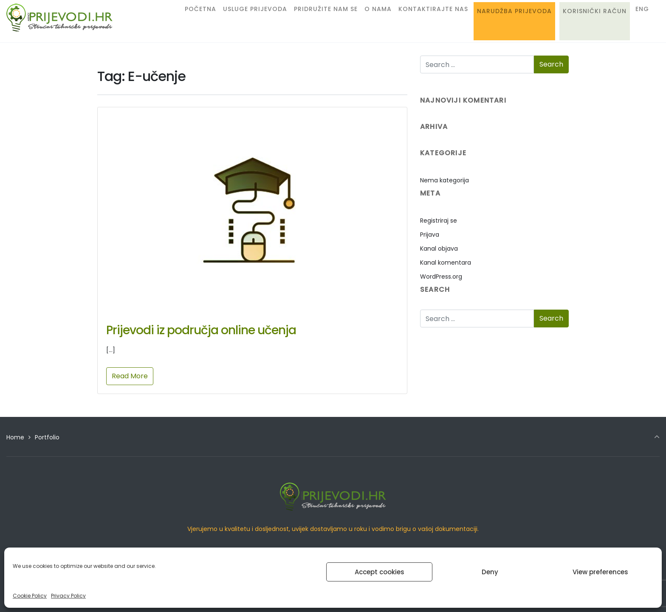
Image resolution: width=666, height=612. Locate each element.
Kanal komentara (445, 262)
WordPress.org (441, 276)
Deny (490, 571)
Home (15, 437)
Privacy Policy (68, 595)
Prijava (429, 234)
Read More (130, 376)
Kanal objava (439, 248)
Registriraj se (438, 220)
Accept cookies (379, 571)
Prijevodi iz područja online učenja (201, 330)
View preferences (600, 571)
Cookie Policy (30, 595)
